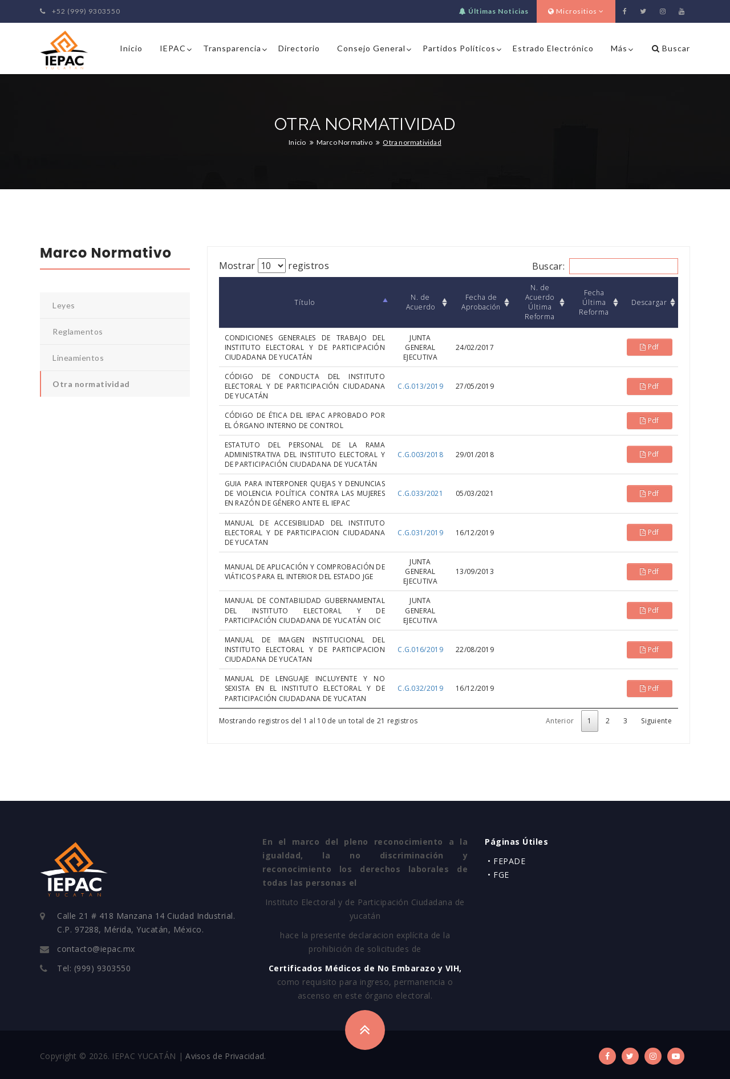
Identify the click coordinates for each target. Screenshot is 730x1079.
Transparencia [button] (232, 48)
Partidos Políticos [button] (459, 48)
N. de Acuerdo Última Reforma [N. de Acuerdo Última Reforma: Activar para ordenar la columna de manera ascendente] (540, 302)
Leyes (63, 305)
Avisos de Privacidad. (225, 1056)
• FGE (498, 874)
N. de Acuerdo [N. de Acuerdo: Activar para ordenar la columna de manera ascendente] (420, 302)
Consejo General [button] (371, 48)
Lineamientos (78, 358)
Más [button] (619, 48)
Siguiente (656, 721)
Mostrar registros (274, 265)
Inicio (131, 48)
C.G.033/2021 (420, 493)
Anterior (560, 721)
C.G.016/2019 (420, 649)
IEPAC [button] (173, 48)
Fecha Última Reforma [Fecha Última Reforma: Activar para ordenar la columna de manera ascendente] (594, 302)
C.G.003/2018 (420, 454)
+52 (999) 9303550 (80, 11)
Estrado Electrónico (553, 48)
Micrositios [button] (576, 11)
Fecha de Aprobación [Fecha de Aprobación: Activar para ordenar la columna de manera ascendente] (481, 302)
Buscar (671, 48)
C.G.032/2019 (420, 688)
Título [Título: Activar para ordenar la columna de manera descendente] (304, 302)
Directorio (299, 48)
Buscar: (605, 266)
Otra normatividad (91, 384)
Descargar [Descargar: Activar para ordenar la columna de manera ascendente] (649, 302)
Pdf (649, 347)
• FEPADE (506, 861)
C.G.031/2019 (420, 533)
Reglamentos (77, 331)
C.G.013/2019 (420, 386)
